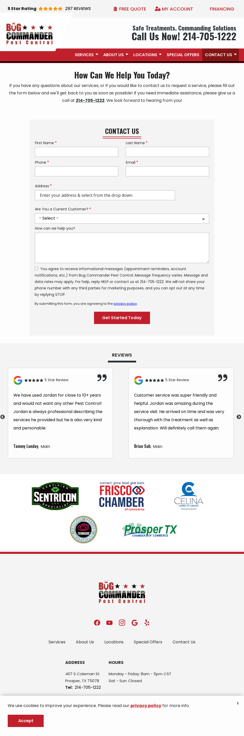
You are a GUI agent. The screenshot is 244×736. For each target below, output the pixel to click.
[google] (135, 622)
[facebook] (97, 622)
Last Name (135, 143)
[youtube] (109, 622)
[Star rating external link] (49, 9)
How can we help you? (55, 228)
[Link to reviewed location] (60, 380)
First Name (44, 143)
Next (238, 417)
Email (130, 162)
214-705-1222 (90, 100)
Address (42, 186)
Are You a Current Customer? (61, 209)
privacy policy (125, 303)
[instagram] (122, 622)
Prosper (72, 680)
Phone (40, 162)
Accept (25, 721)
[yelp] (147, 622)
